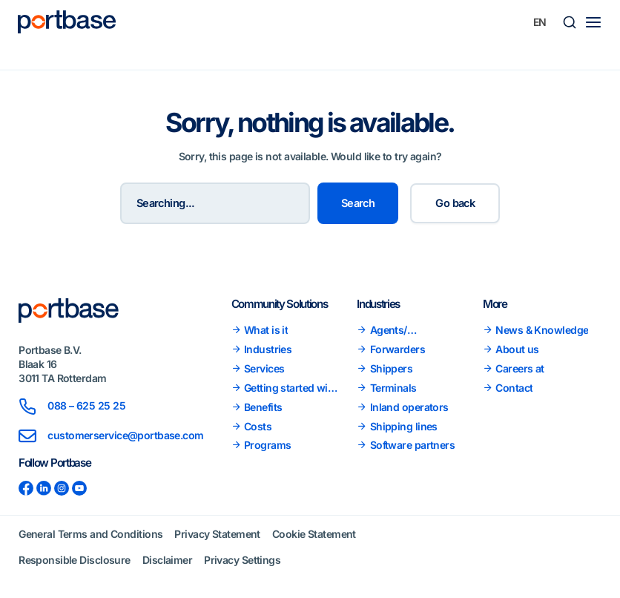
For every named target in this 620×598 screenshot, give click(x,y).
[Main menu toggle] (593, 22)
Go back (455, 203)
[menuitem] (540, 22)
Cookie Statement (314, 534)
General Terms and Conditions (90, 534)
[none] (540, 22)
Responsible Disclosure (75, 559)
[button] (569, 22)
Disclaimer (167, 559)
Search (358, 203)
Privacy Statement (217, 534)
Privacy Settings (242, 559)
